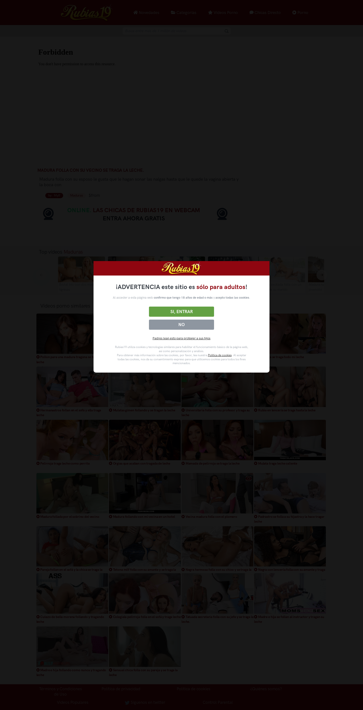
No (181, 324)
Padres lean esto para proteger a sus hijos (181, 338)
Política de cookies (220, 355)
